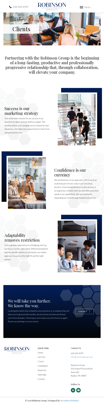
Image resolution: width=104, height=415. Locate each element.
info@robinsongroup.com (82, 366)
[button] (81, 7)
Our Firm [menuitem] (41, 367)
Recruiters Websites (70, 410)
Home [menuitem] (40, 362)
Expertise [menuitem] (42, 380)
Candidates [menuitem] (43, 376)
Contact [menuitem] (41, 389)
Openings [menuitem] (42, 384)
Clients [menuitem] (41, 371)
